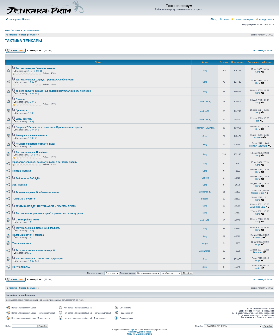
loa (257, 121)
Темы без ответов (13, 30)
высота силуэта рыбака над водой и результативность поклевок (53, 91)
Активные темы (31, 30)
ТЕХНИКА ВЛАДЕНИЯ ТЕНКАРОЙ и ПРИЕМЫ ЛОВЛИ (46, 206)
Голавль (20, 99)
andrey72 (204, 111)
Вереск (204, 199)
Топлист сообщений (242, 19)
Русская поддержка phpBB (139, 332)
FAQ (213, 19)
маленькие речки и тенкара (28, 235)
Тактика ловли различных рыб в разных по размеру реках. (50, 213)
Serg (204, 70)
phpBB (133, 330)
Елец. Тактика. (24, 118)
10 (38, 71)
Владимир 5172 (257, 207)
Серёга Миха (257, 193)
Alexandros (204, 251)
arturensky (258, 237)
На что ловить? (21, 267)
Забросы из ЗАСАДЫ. (28, 178)
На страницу (259, 50)
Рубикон (257, 137)
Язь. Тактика (19, 184)
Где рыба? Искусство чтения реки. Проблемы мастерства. (49, 127)
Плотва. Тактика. (22, 170)
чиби (257, 268)
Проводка (21, 110)
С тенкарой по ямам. (27, 219)
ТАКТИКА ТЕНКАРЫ (23, 41)
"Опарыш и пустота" (24, 198)
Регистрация (13, 19)
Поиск (224, 19)
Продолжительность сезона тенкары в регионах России (44, 162)
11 (41, 71)
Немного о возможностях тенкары (35, 143)
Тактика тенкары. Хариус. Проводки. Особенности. (45, 79)
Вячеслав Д (204, 101)
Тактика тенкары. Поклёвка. (32, 152)
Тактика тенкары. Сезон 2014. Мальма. (38, 228)
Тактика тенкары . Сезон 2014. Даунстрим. (40, 258)
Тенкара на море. (22, 243)
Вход (26, 19)
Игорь (205, 243)
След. (271, 50)
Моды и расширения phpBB (139, 334)
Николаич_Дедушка (204, 128)
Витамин (257, 252)
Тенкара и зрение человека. (31, 135)
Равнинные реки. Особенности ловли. (38, 192)
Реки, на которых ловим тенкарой (35, 250)
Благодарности (265, 19)
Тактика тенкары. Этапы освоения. (36, 68)
